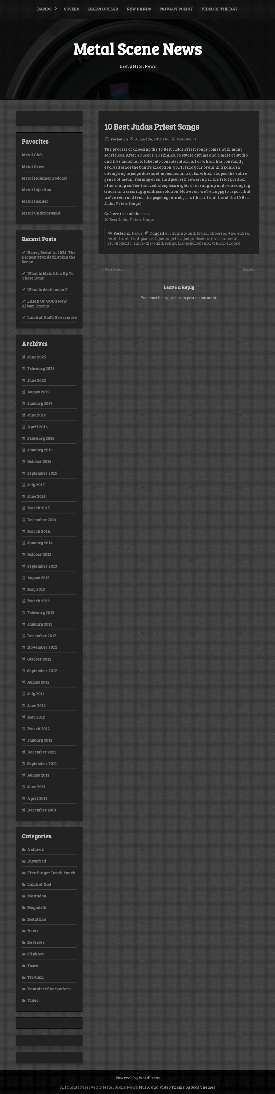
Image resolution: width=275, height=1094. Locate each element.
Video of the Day (219, 9)
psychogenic (119, 243)
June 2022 (36, 380)
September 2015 (42, 473)
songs (170, 243)
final (123, 238)
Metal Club (32, 154)
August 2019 (38, 391)
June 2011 (36, 786)
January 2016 (40, 449)
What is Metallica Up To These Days (47, 276)
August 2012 (38, 682)
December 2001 (41, 810)
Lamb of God (39, 884)
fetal (112, 238)
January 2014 (40, 542)
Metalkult (185, 139)
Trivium (35, 977)
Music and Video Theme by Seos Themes (177, 1087)
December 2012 (41, 635)
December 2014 (41, 519)
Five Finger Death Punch (51, 872)
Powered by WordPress (137, 1077)
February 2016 (41, 438)
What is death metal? (47, 289)
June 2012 (36, 705)
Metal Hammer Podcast (44, 178)
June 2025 (36, 357)
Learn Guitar (102, 9)
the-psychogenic (194, 243)
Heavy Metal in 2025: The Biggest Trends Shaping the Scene (48, 257)
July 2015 (36, 484)
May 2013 (36, 589)
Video (32, 1000)
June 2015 (36, 496)
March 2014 (38, 531)
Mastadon (36, 896)
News (137, 233)
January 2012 (39, 740)
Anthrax (35, 849)
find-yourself (144, 238)
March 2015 (38, 507)
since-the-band (148, 243)
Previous (114, 269)
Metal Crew (33, 166)
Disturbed (36, 861)
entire (243, 233)
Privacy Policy (176, 9)
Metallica (36, 919)
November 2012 (42, 647)
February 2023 (41, 368)
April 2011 (37, 798)
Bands (44, 9)
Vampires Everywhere (49, 988)
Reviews (35, 942)
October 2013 (39, 554)
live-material (224, 238)
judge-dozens (196, 238)
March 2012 (38, 728)
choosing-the (222, 233)
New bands (138, 9)
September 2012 (42, 670)
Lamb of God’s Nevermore (52, 317)
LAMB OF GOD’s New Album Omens (44, 303)
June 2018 (36, 415)
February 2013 (40, 612)
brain (202, 233)
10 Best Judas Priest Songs (129, 219)
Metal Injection (36, 189)
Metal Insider (35, 201)
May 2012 (36, 717)
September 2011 (42, 763)
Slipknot (35, 954)
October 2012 (39, 659)
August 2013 (38, 577)
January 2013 (39, 624)
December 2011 (41, 752)
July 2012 (36, 693)
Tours (32, 965)
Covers (71, 9)
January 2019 (40, 403)
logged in (172, 297)
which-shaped (226, 243)
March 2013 (38, 600)
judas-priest (170, 238)
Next (248, 269)
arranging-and (180, 233)
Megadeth (36, 907)
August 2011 (38, 775)
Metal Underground (41, 213)
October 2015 (39, 461)
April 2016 (37, 426)
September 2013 (42, 566)
